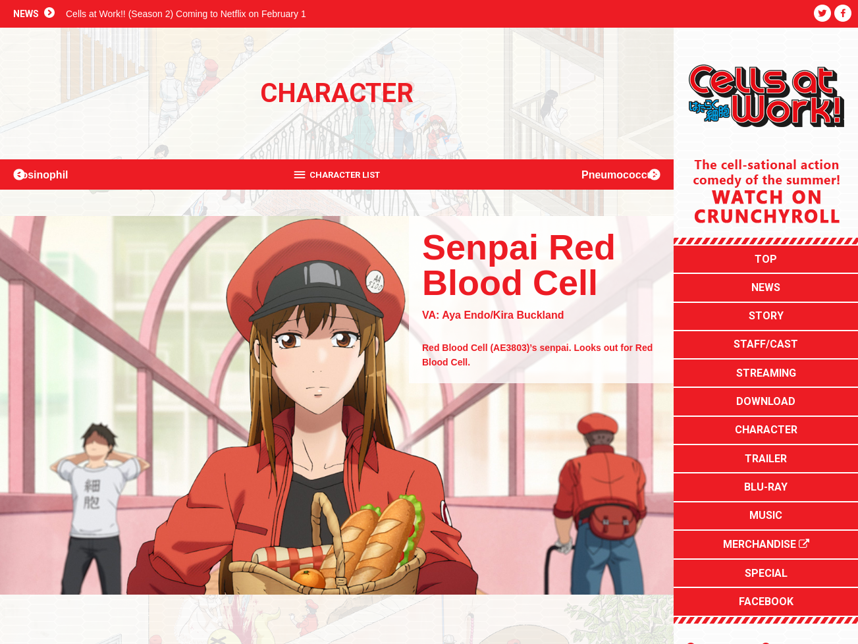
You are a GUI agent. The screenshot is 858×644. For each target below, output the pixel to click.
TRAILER (766, 412)
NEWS (765, 278)
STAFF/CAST (766, 323)
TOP (766, 256)
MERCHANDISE (766, 480)
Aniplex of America (809, 568)
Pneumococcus (605, 174)
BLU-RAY (766, 435)
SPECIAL (766, 502)
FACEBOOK (766, 525)
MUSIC (765, 457)
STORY (766, 300)
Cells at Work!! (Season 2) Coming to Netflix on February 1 (186, 14)
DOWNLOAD (765, 368)
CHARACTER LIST (345, 174)
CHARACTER (766, 390)
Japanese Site (725, 568)
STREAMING (766, 345)
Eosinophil (57, 174)
